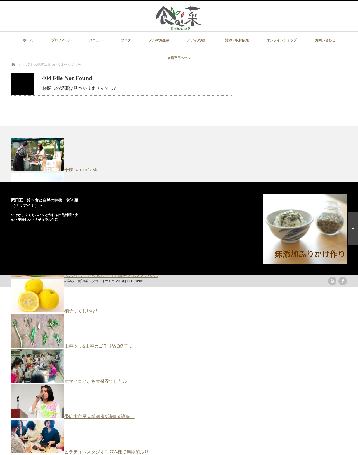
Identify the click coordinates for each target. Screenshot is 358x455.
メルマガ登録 (159, 40)
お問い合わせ (325, 40)
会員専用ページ (179, 58)
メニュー (96, 40)
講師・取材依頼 (237, 40)
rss (332, 281)
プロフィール (61, 40)
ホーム (28, 40)
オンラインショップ (282, 40)
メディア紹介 (197, 40)
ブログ (126, 40)
